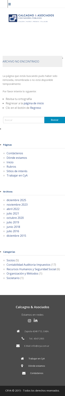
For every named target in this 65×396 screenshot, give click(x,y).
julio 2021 (13, 213)
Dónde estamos (17, 158)
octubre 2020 (15, 218)
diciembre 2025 (16, 200)
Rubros (11, 166)
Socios (11, 260)
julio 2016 (13, 231)
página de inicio (34, 103)
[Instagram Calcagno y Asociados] (29, 321)
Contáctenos (15, 153)
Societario (13, 278)
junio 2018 (13, 227)
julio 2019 (13, 222)
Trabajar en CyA (17, 175)
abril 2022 (13, 209)
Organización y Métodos (22, 273)
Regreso (35, 108)
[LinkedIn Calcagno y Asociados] (36, 321)
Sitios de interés (17, 171)
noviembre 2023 (17, 205)
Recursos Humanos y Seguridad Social (31, 269)
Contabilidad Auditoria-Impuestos (28, 265)
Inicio (10, 162)
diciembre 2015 (16, 236)
